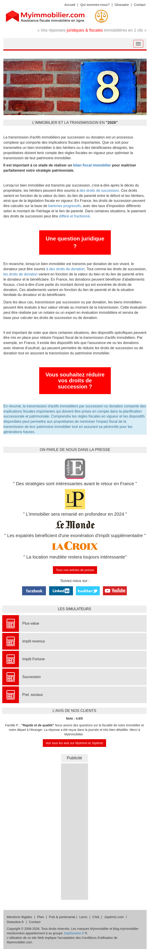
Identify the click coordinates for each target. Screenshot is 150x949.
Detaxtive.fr (15, 922)
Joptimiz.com (114, 917)
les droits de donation (20, 274)
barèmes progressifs (64, 206)
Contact (139, 5)
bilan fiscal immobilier (92, 165)
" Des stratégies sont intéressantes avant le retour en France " (75, 483)
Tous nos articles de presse (75, 570)
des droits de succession (99, 190)
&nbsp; (74, 831)
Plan (40, 917)
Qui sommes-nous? (94, 5)
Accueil (69, 5)
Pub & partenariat (62, 917)
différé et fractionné (74, 216)
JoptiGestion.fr (74, 933)
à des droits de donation (65, 269)
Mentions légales (19, 917)
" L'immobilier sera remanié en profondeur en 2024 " (75, 514)
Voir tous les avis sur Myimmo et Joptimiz (74, 743)
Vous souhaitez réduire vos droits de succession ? (75, 381)
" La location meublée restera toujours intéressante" (75, 556)
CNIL (96, 917)
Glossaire (122, 5)
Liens (83, 917)
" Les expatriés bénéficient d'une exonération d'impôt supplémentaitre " (75, 535)
